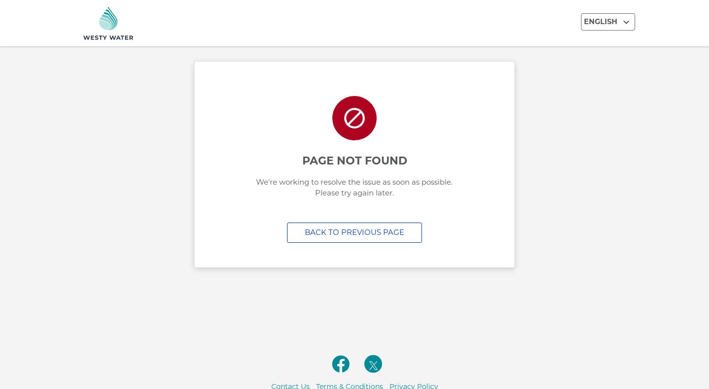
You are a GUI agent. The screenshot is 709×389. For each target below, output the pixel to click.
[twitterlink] (373, 364)
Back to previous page (354, 232)
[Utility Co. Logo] (162, 23)
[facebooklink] (340, 369)
